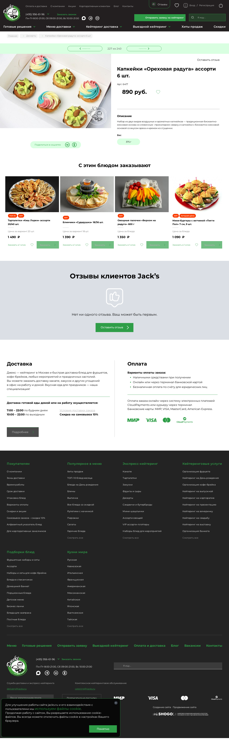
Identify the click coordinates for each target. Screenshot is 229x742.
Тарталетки (130, 482)
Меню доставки (58, 26)
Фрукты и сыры (132, 495)
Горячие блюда (76, 535)
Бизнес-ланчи (15, 610)
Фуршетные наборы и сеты (23, 563)
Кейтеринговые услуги (202, 468)
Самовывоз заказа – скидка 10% (26, 521)
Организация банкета (196, 535)
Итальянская (75, 576)
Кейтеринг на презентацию (199, 508)
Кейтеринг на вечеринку (197, 515)
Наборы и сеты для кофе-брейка (26, 576)
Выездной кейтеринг (150, 26)
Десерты (128, 501)
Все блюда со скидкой (80, 508)
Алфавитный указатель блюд (24, 528)
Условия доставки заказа (77, 414)
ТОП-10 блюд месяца (80, 482)
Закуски (128, 488)
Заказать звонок (66, 14)
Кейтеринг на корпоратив (198, 501)
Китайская (73, 603)
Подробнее (20, 436)
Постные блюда (16, 623)
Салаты (71, 528)
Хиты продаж (192, 26)
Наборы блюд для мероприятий (142, 535)
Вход (192, 5)
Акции (72, 6)
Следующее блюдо (142, 48)
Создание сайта (162, 711)
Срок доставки (16, 495)
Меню (12, 649)
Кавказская (74, 570)
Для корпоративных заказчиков (26, 535)
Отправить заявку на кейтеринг (164, 17)
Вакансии (192, 649)
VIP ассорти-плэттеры (136, 528)
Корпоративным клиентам (94, 6)
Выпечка (72, 501)
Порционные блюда (19, 596)
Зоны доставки (16, 482)
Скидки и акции (16, 515)
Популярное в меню (84, 468)
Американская (76, 590)
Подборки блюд (21, 556)
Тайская (72, 623)
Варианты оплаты (17, 508)
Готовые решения (17, 26)
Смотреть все (75, 541)
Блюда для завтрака (19, 616)
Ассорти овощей (133, 521)
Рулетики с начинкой (80, 515)
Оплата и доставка (36, 6)
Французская (75, 583)
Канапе (127, 475)
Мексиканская (76, 596)
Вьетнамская (75, 616)
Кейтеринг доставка (102, 26)
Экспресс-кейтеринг (140, 468)
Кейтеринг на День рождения (200, 482)
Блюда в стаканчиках (20, 583)
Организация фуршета (196, 475)
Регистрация (206, 5)
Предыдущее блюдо (87, 48)
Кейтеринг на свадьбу (195, 521)
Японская (73, 610)
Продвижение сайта (184, 711)
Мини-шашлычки (133, 515)
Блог (116, 6)
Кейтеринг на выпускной (197, 495)
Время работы (15, 488)
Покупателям (18, 468)
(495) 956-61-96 (35, 14)
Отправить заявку (72, 649)
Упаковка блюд (16, 501)
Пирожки (73, 521)
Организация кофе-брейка (199, 488)
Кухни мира (77, 556)
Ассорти (12, 570)
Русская (72, 563)
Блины (71, 495)
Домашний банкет (18, 590)
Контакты (127, 6)
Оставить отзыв (208, 60)
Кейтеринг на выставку (196, 528)
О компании (57, 6)
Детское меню (15, 603)
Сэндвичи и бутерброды (137, 508)
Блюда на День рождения (82, 488)
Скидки (220, 26)
